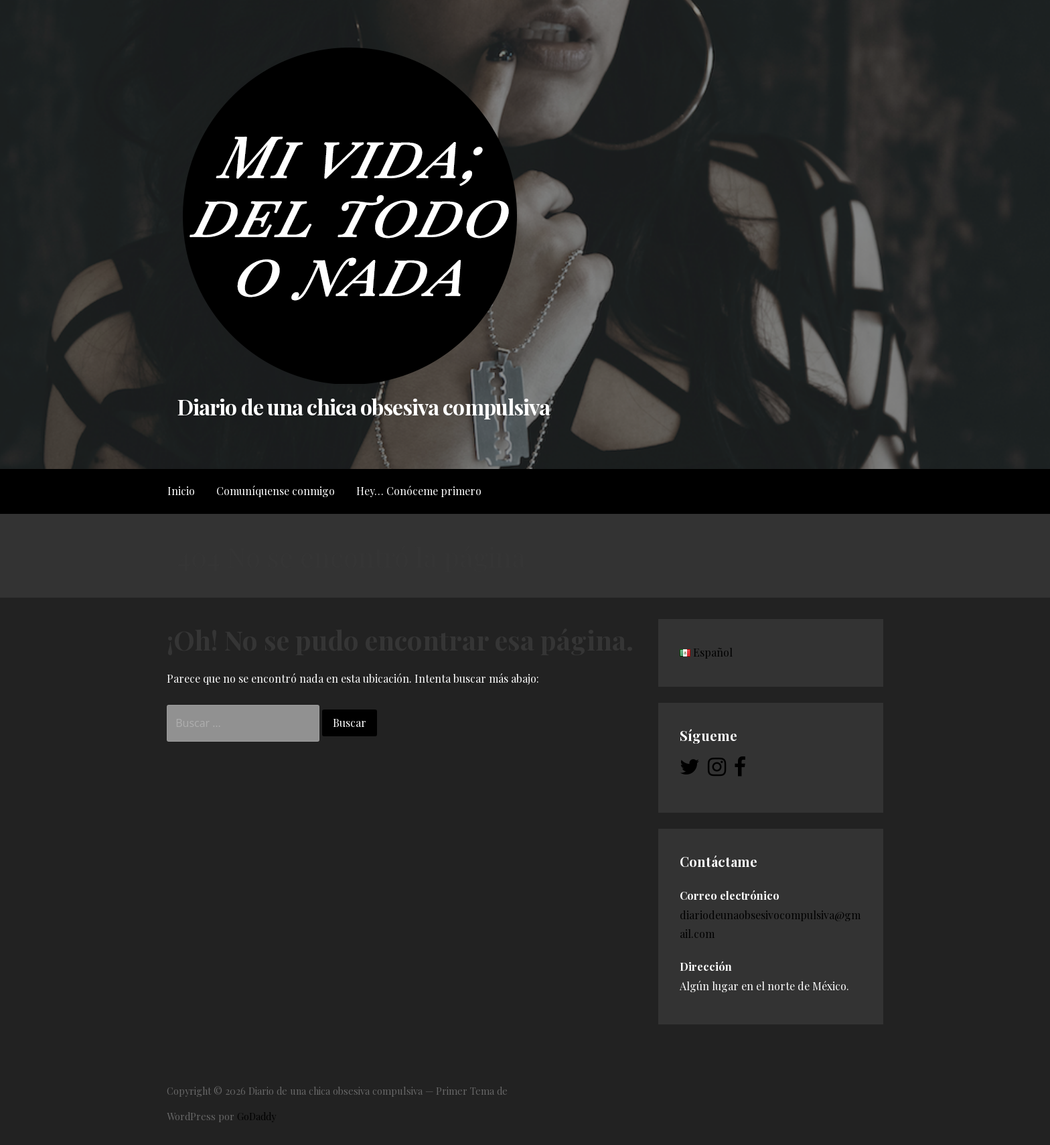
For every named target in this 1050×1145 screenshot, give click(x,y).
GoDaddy (256, 1116)
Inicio (181, 491)
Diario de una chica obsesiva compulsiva (363, 406)
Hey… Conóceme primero (418, 491)
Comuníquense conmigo (275, 491)
